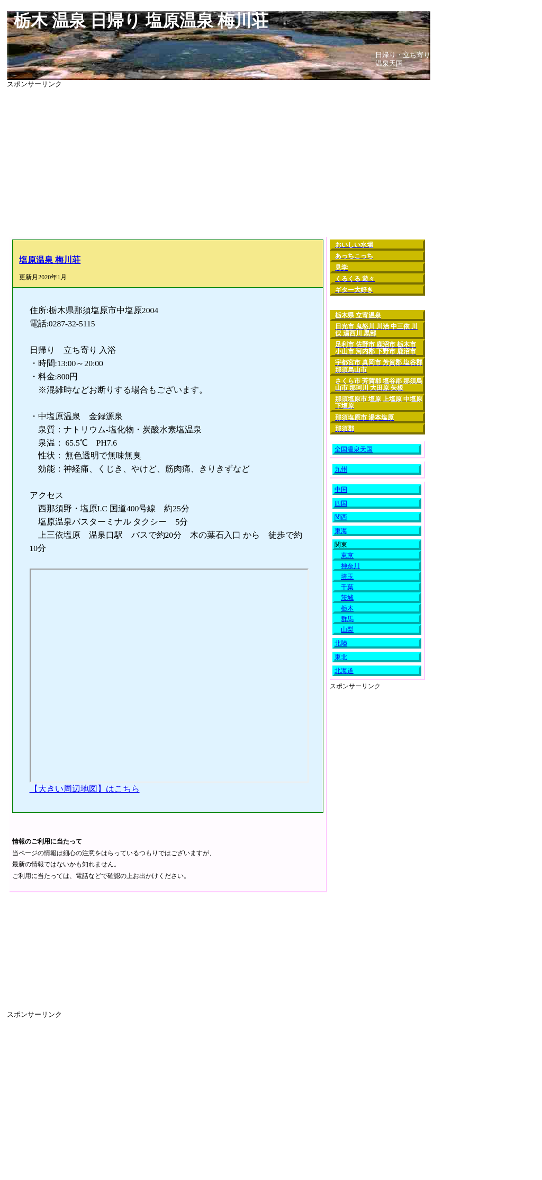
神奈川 (350, 566)
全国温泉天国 (354, 449)
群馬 (347, 619)
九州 (341, 469)
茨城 (347, 597)
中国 (341, 489)
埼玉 (347, 576)
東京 (347, 555)
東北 (341, 657)
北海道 (344, 671)
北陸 (341, 643)
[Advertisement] (218, 162)
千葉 (347, 587)
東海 (341, 531)
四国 (341, 503)
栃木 (347, 608)
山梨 (347, 629)
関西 (341, 517)
